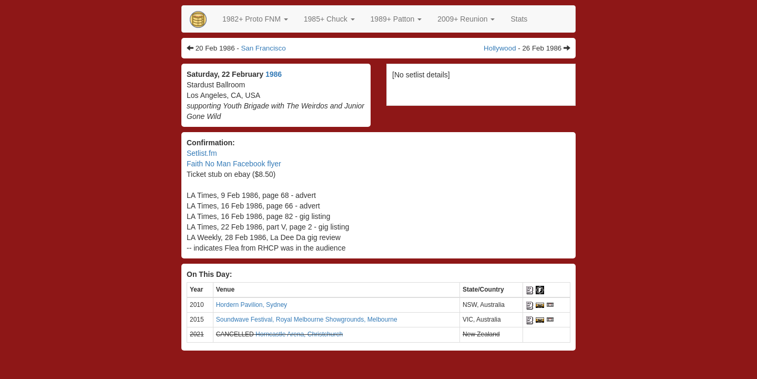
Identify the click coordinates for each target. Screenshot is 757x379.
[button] (255, 19)
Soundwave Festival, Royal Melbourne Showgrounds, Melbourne (306, 319)
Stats (518, 19)
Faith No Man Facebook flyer (234, 163)
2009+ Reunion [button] (466, 19)
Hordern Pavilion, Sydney (251, 304)
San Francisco (263, 48)
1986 (273, 74)
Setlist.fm (202, 153)
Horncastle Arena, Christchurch (299, 334)
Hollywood (500, 48)
